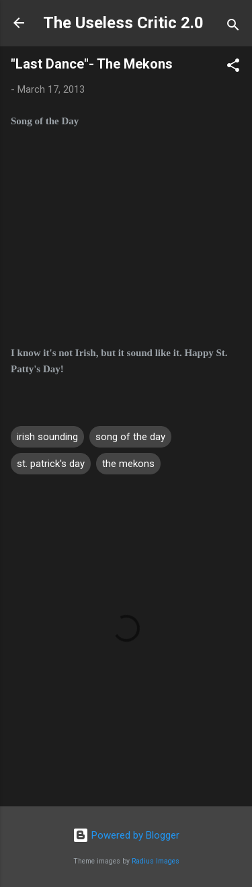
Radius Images (155, 861)
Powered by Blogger (126, 835)
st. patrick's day (51, 464)
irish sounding (47, 437)
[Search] (233, 27)
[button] (233, 67)
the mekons (128, 464)
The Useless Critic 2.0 (123, 22)
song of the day (130, 437)
